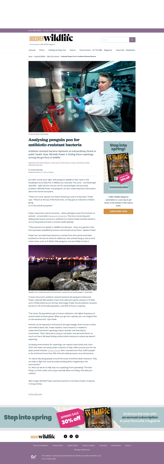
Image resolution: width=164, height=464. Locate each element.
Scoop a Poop (54, 350)
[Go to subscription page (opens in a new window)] (118, 193)
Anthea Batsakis (35, 394)
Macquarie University (58, 216)
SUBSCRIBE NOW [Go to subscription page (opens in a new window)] (118, 211)
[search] (132, 39)
